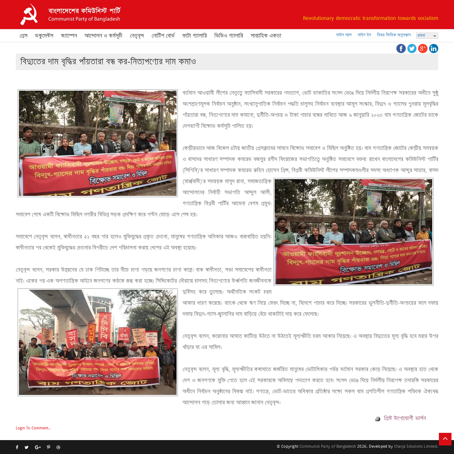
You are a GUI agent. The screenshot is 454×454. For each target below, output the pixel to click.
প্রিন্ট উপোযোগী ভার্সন (400, 418)
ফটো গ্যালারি (194, 35)
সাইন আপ (344, 35)
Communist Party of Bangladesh (328, 446)
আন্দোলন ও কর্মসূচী (103, 35)
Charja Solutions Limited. (416, 446)
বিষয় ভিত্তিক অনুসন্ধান (394, 35)
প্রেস (23, 35)
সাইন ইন (364, 35)
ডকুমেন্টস (44, 35)
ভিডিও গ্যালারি (228, 35)
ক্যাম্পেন (69, 35)
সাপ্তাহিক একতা (266, 35)
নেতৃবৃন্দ (137, 35)
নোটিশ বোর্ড (163, 35)
